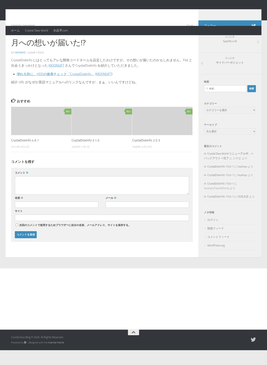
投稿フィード (215, 243)
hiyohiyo (20, 67)
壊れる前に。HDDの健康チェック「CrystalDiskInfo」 (55, 89)
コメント (21, 187)
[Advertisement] (133, 311)
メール (111, 212)
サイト (19, 225)
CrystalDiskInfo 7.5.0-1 (220, 181)
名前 (19, 212)
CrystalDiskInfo (23, 40)
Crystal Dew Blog (38, 12)
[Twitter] (253, 40)
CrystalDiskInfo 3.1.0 (85, 155)
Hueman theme (56, 357)
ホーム (15, 30)
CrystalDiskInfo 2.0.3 (146, 155)
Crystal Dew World (36, 30)
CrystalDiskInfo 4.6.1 (25, 155)
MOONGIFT (56, 80)
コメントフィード (218, 251)
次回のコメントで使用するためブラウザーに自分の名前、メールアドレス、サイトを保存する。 (75, 240)
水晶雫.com (60, 30)
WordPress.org (216, 260)
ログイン (212, 234)
